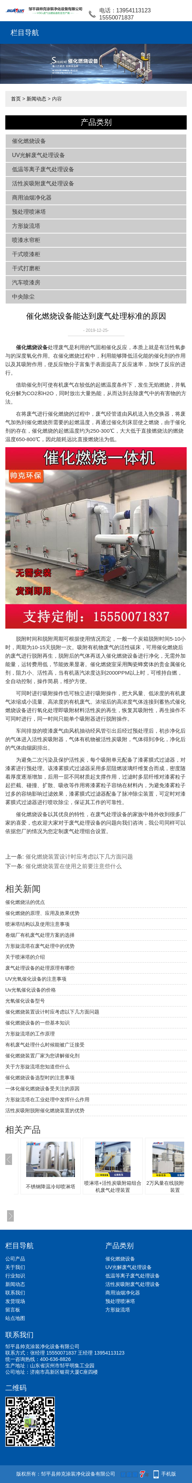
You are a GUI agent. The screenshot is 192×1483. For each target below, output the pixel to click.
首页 (16, 99)
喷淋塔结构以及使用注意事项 (37, 924)
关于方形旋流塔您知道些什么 (37, 1066)
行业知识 (15, 1276)
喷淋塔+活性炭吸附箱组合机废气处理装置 (112, 1186)
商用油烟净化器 (32, 198)
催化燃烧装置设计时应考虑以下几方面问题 (79, 857)
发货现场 (15, 1301)
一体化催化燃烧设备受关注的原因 (42, 1088)
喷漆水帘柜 (26, 240)
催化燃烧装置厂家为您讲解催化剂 (42, 1055)
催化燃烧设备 (29, 141)
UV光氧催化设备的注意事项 (35, 979)
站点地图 (15, 1318)
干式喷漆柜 (26, 254)
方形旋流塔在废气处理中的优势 (40, 946)
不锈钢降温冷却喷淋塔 (50, 1186)
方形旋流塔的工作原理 (30, 1034)
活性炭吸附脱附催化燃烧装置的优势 (45, 1110)
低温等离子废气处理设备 (43, 169)
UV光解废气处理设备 (38, 155)
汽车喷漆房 (26, 282)
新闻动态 (36, 99)
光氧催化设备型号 (25, 1001)
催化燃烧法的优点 (25, 902)
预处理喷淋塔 (29, 212)
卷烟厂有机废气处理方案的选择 (40, 935)
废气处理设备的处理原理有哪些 (40, 968)
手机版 (168, 1474)
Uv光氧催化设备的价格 (30, 990)
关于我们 (15, 1267)
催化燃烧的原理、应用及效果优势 (42, 913)
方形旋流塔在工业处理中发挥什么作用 (47, 1099)
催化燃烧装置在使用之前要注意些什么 (73, 866)
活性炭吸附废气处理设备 (43, 183)
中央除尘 (23, 297)
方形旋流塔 (26, 226)
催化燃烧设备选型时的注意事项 (40, 1077)
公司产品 (15, 1259)
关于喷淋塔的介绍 (25, 957)
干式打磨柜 (26, 268)
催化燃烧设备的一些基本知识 (37, 1023)
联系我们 (15, 1293)
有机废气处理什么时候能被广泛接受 (45, 1045)
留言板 (12, 1309)
